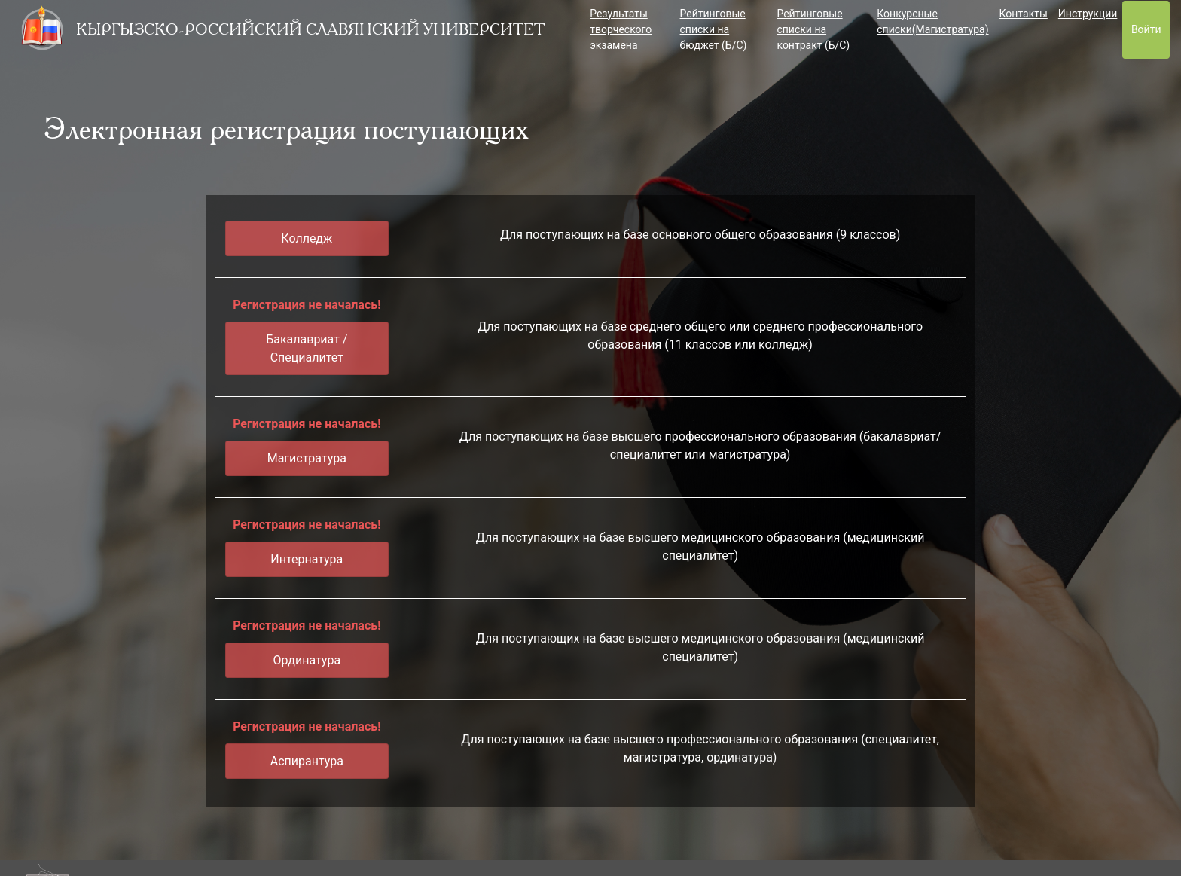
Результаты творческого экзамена (621, 29)
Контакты (1023, 14)
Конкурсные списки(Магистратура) (932, 21)
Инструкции (1088, 14)
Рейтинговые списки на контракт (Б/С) (813, 29)
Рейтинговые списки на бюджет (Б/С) (713, 29)
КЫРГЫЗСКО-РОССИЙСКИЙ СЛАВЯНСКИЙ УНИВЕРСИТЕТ (310, 29)
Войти (1146, 29)
